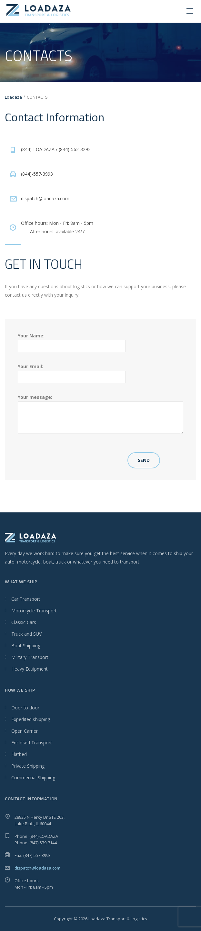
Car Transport (25, 599)
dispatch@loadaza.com (37, 868)
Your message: (100, 414)
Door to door (25, 708)
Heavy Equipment (29, 669)
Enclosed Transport (31, 742)
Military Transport (29, 657)
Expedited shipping (30, 719)
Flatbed (19, 754)
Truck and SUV (26, 634)
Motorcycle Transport (34, 611)
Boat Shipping (25, 645)
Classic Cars (23, 622)
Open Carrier (24, 731)
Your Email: (72, 371)
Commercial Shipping (33, 777)
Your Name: (72, 341)
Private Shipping (28, 766)
